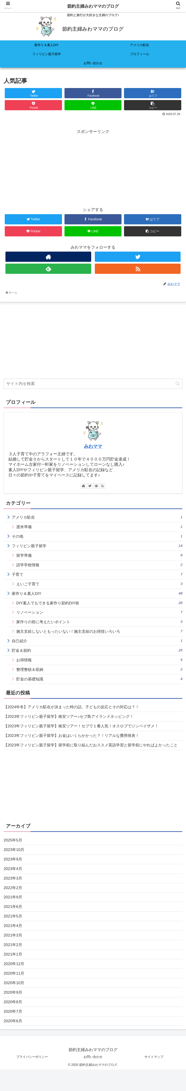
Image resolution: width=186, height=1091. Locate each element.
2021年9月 (13, 914)
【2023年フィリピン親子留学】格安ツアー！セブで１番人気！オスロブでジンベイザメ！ (85, 733)
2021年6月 (13, 924)
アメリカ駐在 (97, 517)
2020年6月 (13, 1042)
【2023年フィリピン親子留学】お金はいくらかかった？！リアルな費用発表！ (75, 742)
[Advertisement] (93, 167)
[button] (178, 383)
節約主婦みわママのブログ (93, 6)
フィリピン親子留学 (97, 546)
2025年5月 (13, 855)
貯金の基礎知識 (99, 684)
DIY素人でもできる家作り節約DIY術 (99, 606)
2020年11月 (14, 993)
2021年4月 (13, 943)
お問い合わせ (93, 1078)
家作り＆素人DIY (97, 596)
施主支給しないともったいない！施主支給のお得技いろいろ (99, 635)
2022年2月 (13, 904)
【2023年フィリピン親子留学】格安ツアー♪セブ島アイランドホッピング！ (72, 723)
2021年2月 (13, 963)
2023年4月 (13, 885)
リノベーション (99, 615)
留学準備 (99, 556)
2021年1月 (13, 973)
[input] (93, 384)
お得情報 (99, 665)
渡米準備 (99, 527)
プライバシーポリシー (32, 1078)
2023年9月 (13, 875)
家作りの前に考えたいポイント (99, 625)
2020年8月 (13, 1022)
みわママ (93, 446)
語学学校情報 (99, 566)
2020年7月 (13, 1032)
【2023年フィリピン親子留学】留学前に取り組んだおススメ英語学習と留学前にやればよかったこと (92, 756)
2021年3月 (13, 953)
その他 (97, 537)
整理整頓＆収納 (99, 674)
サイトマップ (153, 1078)
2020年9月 (13, 1012)
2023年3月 (13, 894)
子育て (97, 576)
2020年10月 (14, 1003)
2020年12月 (14, 983)
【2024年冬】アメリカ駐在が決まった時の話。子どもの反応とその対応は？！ (75, 713)
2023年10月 (14, 865)
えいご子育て (99, 586)
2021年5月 (13, 934)
